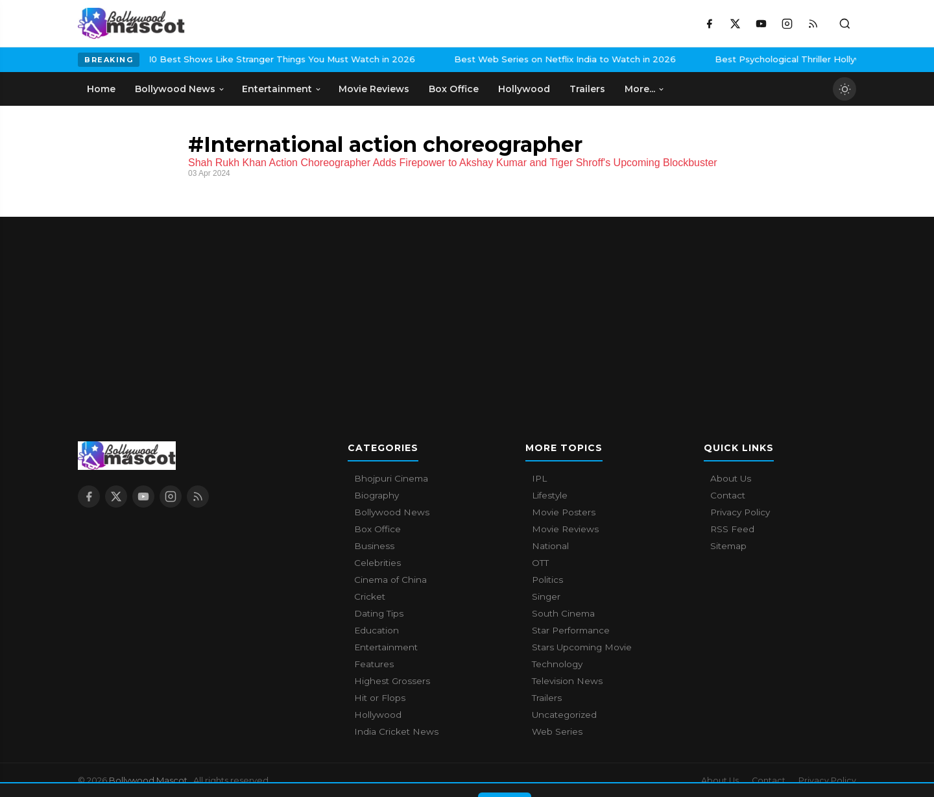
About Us (730, 478)
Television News (567, 681)
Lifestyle (550, 495)
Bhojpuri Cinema (391, 478)
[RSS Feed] (813, 23)
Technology (557, 664)
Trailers (547, 698)
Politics (547, 579)
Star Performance (571, 630)
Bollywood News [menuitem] (180, 89)
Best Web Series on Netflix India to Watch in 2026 (488, 59)
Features (374, 664)
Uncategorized (564, 714)
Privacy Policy (740, 512)
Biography (376, 495)
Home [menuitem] (101, 89)
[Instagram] (787, 23)
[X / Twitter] (735, 23)
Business (374, 546)
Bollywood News (391, 512)
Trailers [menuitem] (587, 89)
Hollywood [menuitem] (524, 89)
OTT (540, 563)
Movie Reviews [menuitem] (374, 89)
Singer (546, 596)
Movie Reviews (565, 529)
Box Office (377, 529)
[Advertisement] (467, 307)
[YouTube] (761, 23)
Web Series (557, 731)
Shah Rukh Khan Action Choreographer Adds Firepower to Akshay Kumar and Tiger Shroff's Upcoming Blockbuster (452, 162)
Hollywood (377, 714)
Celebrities (377, 563)
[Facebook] (709, 23)
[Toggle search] (844, 23)
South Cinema (563, 613)
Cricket (369, 596)
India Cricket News (396, 731)
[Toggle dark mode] (844, 89)
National (550, 546)
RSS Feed (732, 529)
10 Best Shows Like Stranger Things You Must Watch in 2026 (205, 59)
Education (376, 630)
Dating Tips (378, 613)
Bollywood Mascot (149, 780)
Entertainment (386, 647)
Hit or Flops (379, 698)
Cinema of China (390, 579)
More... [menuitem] (645, 89)
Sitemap (728, 546)
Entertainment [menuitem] (282, 89)
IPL (539, 478)
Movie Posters (563, 512)
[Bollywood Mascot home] (131, 23)
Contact (727, 495)
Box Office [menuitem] (454, 89)
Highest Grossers (392, 681)
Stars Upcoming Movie (582, 647)
